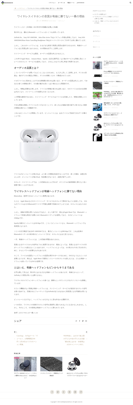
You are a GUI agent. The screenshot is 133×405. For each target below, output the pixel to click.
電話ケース (71, 3)
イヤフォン (52, 3)
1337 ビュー (61, 21)
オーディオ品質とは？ (100, 14)
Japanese (80, 3)
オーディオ (61, 3)
